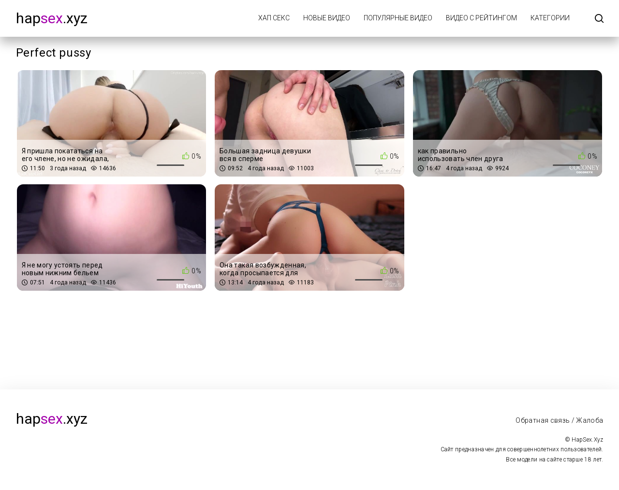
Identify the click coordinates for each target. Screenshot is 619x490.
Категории (550, 18)
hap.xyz (52, 18)
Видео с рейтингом (481, 18)
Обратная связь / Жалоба (559, 420)
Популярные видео (398, 18)
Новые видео (326, 18)
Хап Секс (274, 18)
